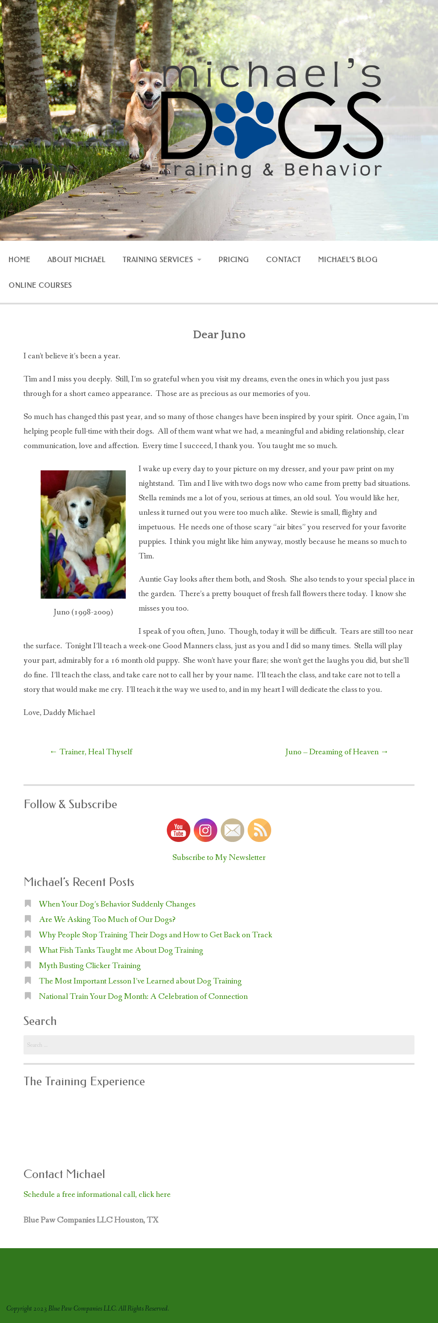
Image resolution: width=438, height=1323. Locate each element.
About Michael (76, 260)
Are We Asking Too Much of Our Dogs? (107, 919)
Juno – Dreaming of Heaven (337, 752)
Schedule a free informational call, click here (97, 1194)
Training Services (157, 260)
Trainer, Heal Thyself (90, 752)
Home (19, 260)
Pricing (234, 260)
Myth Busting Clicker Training (90, 966)
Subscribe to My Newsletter (219, 857)
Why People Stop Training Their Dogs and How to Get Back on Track (155, 935)
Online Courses (40, 285)
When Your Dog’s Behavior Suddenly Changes (117, 904)
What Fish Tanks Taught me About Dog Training (121, 950)
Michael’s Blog (347, 260)
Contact (283, 260)
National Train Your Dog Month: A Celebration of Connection (143, 996)
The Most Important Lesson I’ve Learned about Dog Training (140, 981)
